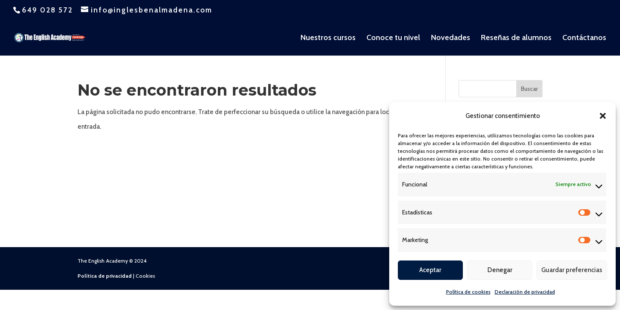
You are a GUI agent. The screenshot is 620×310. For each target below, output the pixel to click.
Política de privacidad (105, 276)
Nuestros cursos (328, 38)
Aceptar (430, 270)
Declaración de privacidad (525, 291)
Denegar (499, 270)
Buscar (529, 89)
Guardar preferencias (571, 270)
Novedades (450, 38)
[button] (602, 116)
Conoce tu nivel (393, 38)
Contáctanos (584, 38)
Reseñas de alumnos (516, 38)
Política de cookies (468, 291)
